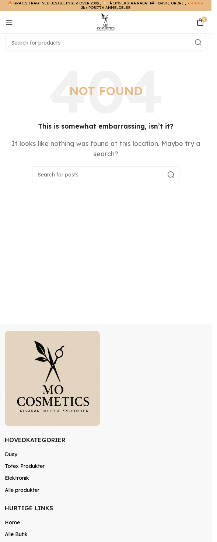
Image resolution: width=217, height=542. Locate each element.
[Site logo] (106, 21)
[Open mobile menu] (9, 22)
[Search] (106, 42)
